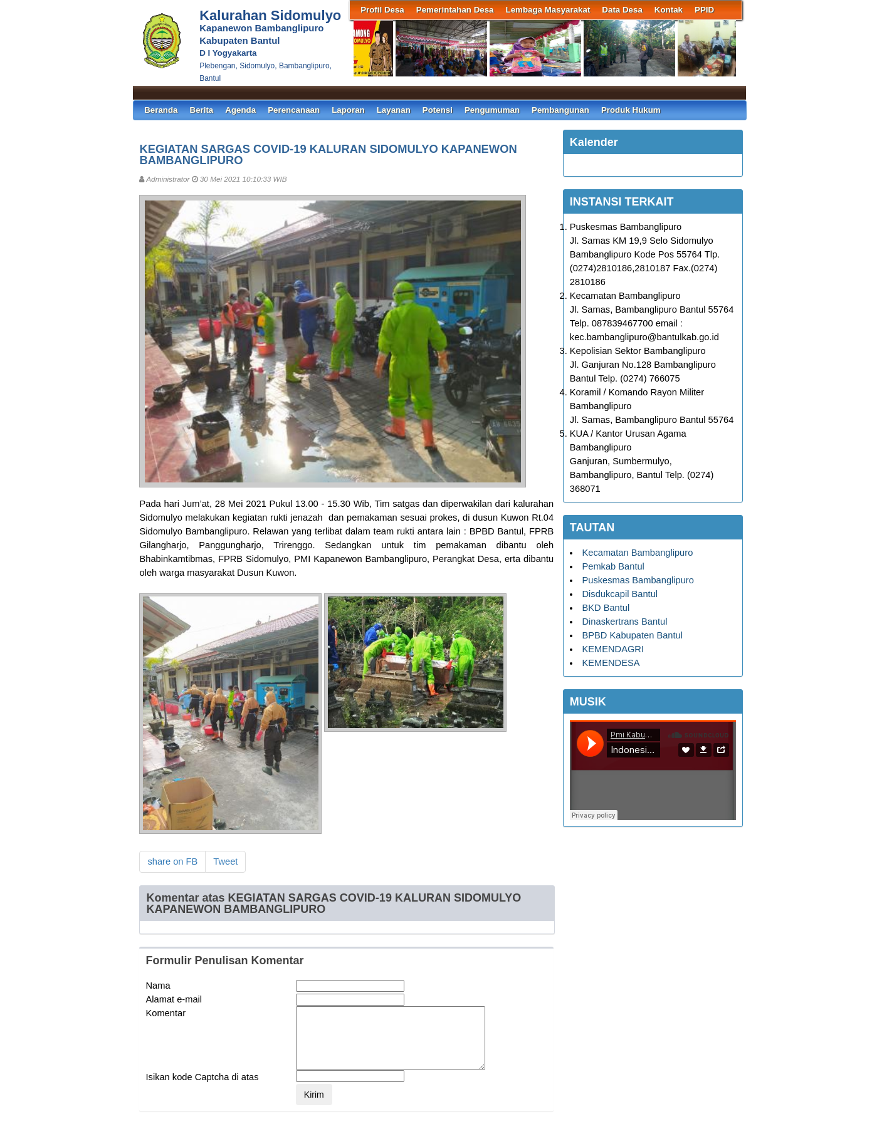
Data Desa (622, 9)
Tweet (225, 861)
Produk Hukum (631, 110)
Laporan (348, 110)
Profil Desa (382, 9)
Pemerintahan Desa (455, 9)
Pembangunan (560, 110)
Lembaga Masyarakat (548, 9)
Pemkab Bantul (613, 566)
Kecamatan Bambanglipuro (637, 553)
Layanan (394, 110)
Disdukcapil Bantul (620, 594)
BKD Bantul (605, 608)
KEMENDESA (610, 663)
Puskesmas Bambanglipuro (637, 580)
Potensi (438, 110)
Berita (202, 110)
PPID (704, 9)
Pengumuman (492, 110)
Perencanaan (294, 110)
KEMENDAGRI (613, 649)
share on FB (172, 861)
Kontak (668, 9)
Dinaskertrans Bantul (624, 622)
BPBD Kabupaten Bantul (632, 635)
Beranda (160, 110)
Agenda (240, 110)
